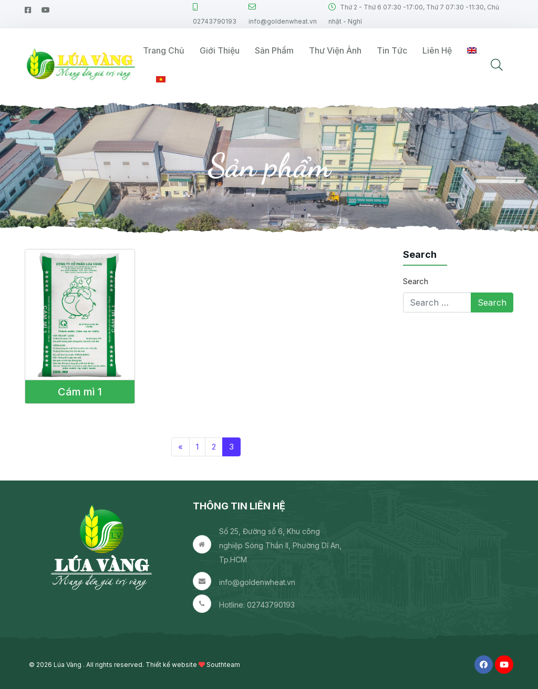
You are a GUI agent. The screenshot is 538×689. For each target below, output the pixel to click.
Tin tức (392, 50)
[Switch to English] (472, 51)
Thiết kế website (171, 665)
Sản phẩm (274, 50)
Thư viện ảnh (335, 50)
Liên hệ (437, 50)
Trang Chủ (163, 50)
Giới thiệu (220, 50)
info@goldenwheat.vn (257, 582)
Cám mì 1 (80, 391)
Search (415, 281)
